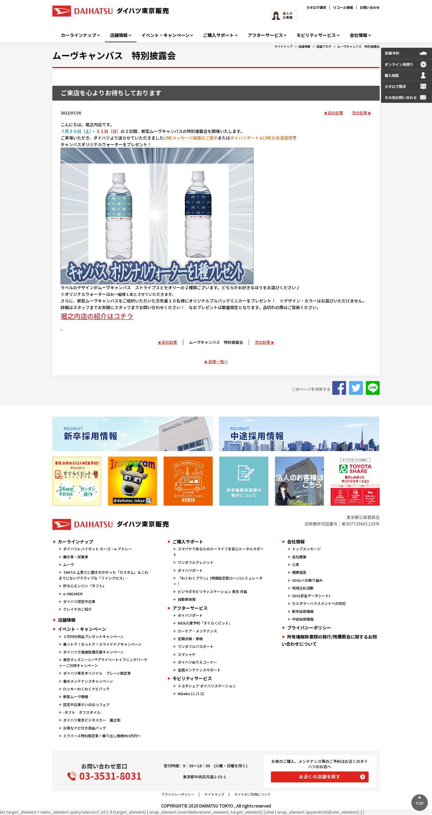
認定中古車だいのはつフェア (86, 704)
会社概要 (299, 556)
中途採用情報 (303, 619)
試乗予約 (392, 53)
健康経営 (299, 572)
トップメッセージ (306, 548)
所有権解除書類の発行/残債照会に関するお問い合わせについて (329, 640)
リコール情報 (343, 7)
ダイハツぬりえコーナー (197, 662)
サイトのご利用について (252, 794)
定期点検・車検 (190, 638)
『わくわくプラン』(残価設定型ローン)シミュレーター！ (217, 580)
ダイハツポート (190, 570)
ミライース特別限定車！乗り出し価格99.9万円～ (102, 735)
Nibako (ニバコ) (191, 693)
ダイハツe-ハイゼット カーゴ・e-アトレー (97, 548)
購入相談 (392, 75)
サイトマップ (214, 794)
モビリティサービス (316, 35)
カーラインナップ (78, 35)
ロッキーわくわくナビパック (86, 688)
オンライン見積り (399, 64)
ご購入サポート (218, 35)
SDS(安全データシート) (311, 595)
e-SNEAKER (72, 593)
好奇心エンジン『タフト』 (84, 585)
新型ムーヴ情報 (75, 696)
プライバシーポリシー (309, 627)
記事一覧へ (218, 361)
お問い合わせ (370, 7)
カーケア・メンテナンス (197, 631)
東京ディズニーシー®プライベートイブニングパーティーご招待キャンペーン (103, 662)
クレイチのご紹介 (77, 609)
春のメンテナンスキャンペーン (88, 681)
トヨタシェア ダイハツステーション (207, 685)
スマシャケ (187, 654)
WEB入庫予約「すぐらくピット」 (205, 623)
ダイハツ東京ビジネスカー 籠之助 (91, 720)
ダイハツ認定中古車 (79, 601)
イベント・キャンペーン (165, 35)
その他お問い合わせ (401, 97)
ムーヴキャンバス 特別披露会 (358, 46)
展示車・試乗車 (75, 556)
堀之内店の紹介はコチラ (97, 316)
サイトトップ (283, 46)
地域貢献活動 (303, 588)
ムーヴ (68, 564)
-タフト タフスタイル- (82, 712)
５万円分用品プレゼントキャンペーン (93, 636)
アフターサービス (265, 35)
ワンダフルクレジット (196, 562)
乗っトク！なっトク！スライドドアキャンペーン (102, 644)
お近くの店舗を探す (320, 776)
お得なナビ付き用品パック (86, 728)
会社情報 (358, 35)
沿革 (295, 564)
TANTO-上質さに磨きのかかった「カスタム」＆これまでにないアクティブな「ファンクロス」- (103, 575)
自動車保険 (187, 599)
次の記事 (359, 112)
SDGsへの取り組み (307, 580)
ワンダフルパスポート (196, 646)
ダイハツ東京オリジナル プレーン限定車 (97, 673)
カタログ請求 (316, 7)
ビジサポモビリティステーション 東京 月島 (212, 591)
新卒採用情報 (303, 611)
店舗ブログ (323, 46)
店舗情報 (119, 35)
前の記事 (335, 112)
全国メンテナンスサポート (199, 669)
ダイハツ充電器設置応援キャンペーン (93, 652)
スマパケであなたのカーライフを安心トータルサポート (218, 551)
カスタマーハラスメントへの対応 (319, 603)
